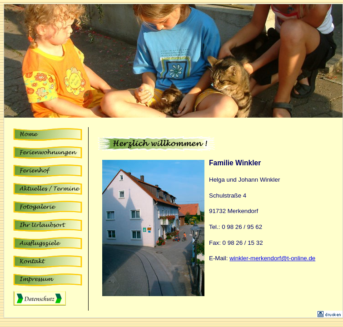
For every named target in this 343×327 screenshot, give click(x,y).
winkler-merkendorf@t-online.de (272, 258)
